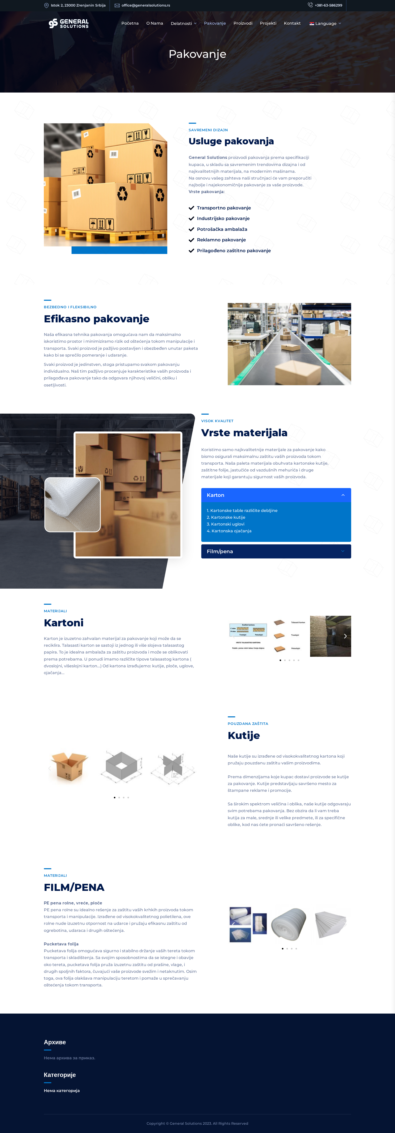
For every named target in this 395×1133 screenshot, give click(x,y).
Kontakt (292, 23)
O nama (154, 23)
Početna (130, 23)
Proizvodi (243, 23)
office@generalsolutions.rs (146, 5)
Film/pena (220, 551)
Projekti (268, 23)
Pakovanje (215, 23)
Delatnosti (181, 23)
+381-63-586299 (325, 5)
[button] (233, 636)
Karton (215, 495)
